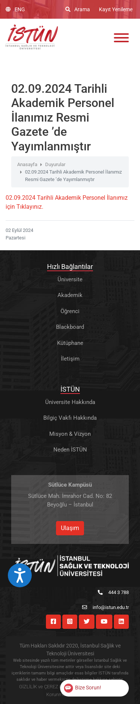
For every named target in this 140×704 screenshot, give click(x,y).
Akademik (70, 295)
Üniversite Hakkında (70, 402)
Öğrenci (70, 311)
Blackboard (70, 327)
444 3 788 (113, 592)
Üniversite (70, 279)
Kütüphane (70, 343)
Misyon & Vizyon (70, 434)
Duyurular (55, 164)
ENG (15, 9)
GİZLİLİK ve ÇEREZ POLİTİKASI (51, 686)
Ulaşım (70, 528)
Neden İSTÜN (70, 449)
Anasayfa (27, 164)
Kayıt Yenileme (116, 9)
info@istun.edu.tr (105, 607)
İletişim (70, 358)
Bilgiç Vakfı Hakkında (70, 417)
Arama (77, 9)
